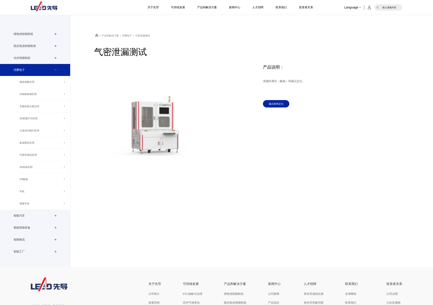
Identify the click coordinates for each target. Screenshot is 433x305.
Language (351, 7)
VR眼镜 (24, 179)
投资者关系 (306, 7)
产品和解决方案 (207, 7)
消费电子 (19, 69)
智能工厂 (19, 251)
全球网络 (350, 293)
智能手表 (24, 203)
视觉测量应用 (27, 82)
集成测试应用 (27, 142)
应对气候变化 (191, 302)
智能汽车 (19, 215)
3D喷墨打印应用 (28, 118)
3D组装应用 (26, 167)
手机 (22, 191)
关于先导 (153, 7)
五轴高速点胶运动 (29, 106)
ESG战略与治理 (192, 293)
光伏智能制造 (22, 57)
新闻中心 (234, 7)
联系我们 (281, 7)
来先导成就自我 (313, 293)
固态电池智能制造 (25, 45)
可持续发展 (178, 7)
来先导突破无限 (313, 302)
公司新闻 (273, 293)
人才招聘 (257, 7)
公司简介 (154, 293)
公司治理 (392, 293)
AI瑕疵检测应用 (28, 94)
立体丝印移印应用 (29, 130)
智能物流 (19, 239)
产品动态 (273, 302)
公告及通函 (393, 302)
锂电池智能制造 (23, 33)
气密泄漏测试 (142, 35)
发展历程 (154, 302)
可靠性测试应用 (28, 154)
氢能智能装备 (22, 227)
